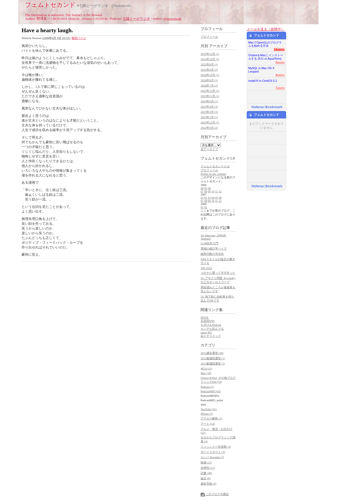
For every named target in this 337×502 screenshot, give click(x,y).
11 (216, 191)
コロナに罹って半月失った (218, 272)
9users (280, 62)
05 (205, 188)
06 (209, 188)
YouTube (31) (209, 409)
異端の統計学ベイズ (214, 248)
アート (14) (208, 423)
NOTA (205, 317)
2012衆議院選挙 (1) (213, 358)
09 (209, 191)
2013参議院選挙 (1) (213, 363)
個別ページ (79, 38)
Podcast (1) (207, 386)
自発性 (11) (208, 467)
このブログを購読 (217, 494)
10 (212, 191)
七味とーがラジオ (136, 19)
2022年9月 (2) (209, 127)
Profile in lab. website (213, 173)
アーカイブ (218, 46)
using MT (206, 332)
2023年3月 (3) (209, 111)
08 (205, 191)
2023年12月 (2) (210, 90)
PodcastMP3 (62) (211, 391)
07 (202, 191)
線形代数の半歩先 (212, 253)
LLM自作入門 (209, 243)
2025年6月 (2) (209, 69)
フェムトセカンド (50, 4)
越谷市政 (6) (208, 483)
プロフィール (209, 36)
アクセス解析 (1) (211, 418)
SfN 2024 (206, 268)
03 (209, 197)
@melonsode (172, 19)
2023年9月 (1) (209, 101)
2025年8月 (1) (209, 64)
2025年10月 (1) (210, 59)
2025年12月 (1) (210, 53)
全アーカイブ (209, 149)
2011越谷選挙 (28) (212, 353)
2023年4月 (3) (209, 106)
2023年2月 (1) (209, 117)
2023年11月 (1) (210, 96)
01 (202, 197)
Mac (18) (206, 373)
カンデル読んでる (212, 328)
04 (202, 188)
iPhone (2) (207, 413)
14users (279, 49)
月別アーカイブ (213, 137)
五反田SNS (208, 320)
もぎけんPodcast (211, 324)
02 (205, 197)
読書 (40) (206, 473)
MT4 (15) (206, 368)
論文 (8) (206, 478)
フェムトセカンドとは (215, 166)
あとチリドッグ (211, 335)
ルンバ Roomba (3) (212, 457)
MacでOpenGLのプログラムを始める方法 (265, 43)
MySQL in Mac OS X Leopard (261, 68)
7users (280, 87)
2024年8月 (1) (209, 80)
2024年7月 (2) (209, 85)
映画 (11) (206, 462)
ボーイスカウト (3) (213, 451)
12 (220, 191)
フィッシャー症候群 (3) (216, 446)
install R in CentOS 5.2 (262, 80)
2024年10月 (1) (210, 75)
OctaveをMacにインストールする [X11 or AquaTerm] (265, 56)
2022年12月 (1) (210, 122)
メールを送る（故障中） (265, 29)
